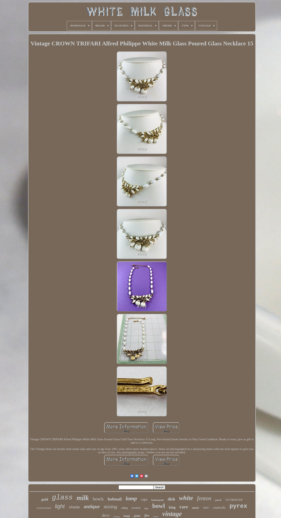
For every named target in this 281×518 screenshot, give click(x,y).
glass (62, 498)
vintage (172, 513)
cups (144, 499)
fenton (204, 498)
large (127, 515)
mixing (110, 506)
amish (195, 507)
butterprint (157, 499)
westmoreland (44, 507)
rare (184, 506)
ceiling (124, 508)
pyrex (238, 506)
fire (146, 515)
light (60, 506)
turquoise (233, 500)
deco (106, 515)
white (186, 497)
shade (74, 507)
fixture (155, 516)
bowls (98, 498)
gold (44, 499)
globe (137, 515)
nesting (116, 516)
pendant (136, 507)
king (172, 507)
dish (171, 499)
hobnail (115, 498)
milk (83, 497)
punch (218, 500)
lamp (131, 498)
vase (206, 507)
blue (146, 508)
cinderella (219, 507)
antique (92, 506)
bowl (158, 505)
